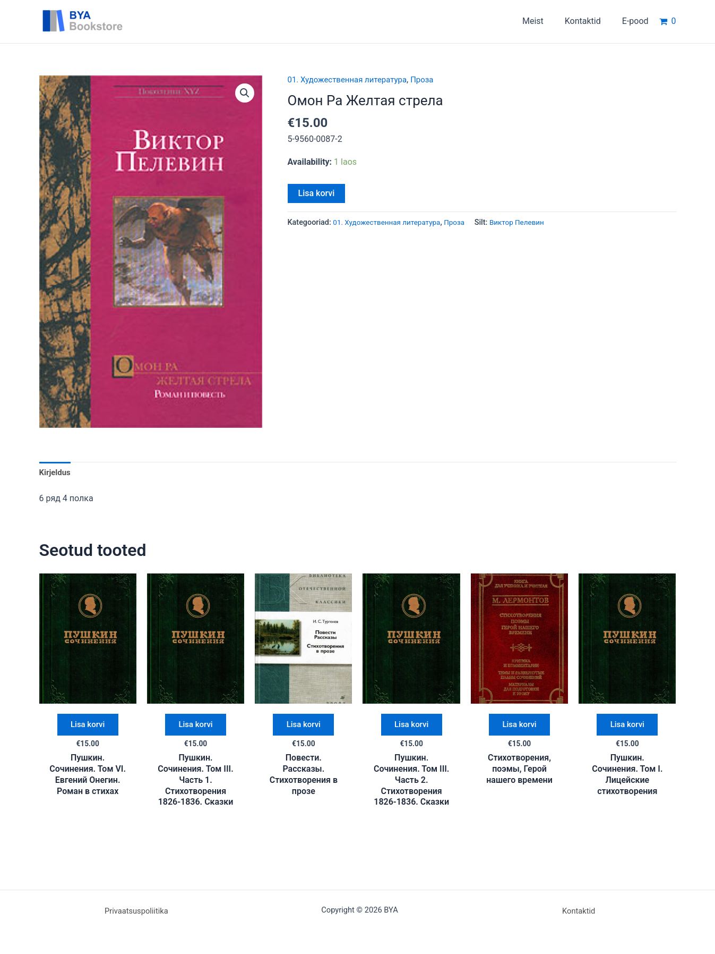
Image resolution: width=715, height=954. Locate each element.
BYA (148, 21)
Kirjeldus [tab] (56, 473)
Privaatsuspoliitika (136, 911)
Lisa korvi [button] (88, 728)
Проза (431, 79)
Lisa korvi (316, 193)
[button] (244, 93)
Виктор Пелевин (527, 222)
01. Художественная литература (352, 79)
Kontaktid (578, 911)
